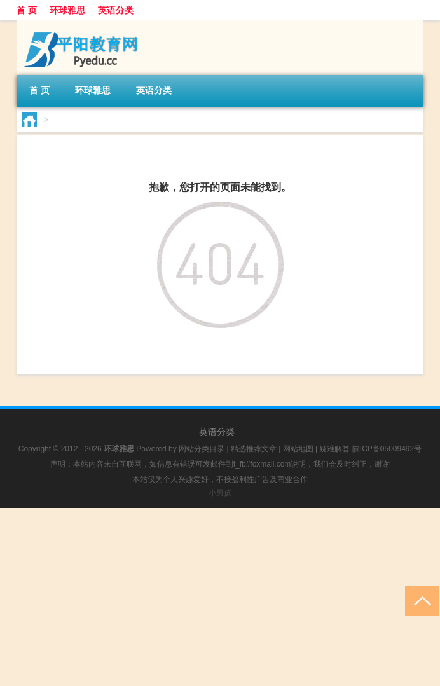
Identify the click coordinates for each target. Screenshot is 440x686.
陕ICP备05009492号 (387, 448)
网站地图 (298, 448)
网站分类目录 (201, 448)
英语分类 (116, 10)
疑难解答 (334, 448)
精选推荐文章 (254, 448)
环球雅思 (67, 10)
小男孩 (220, 492)
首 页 (27, 10)
